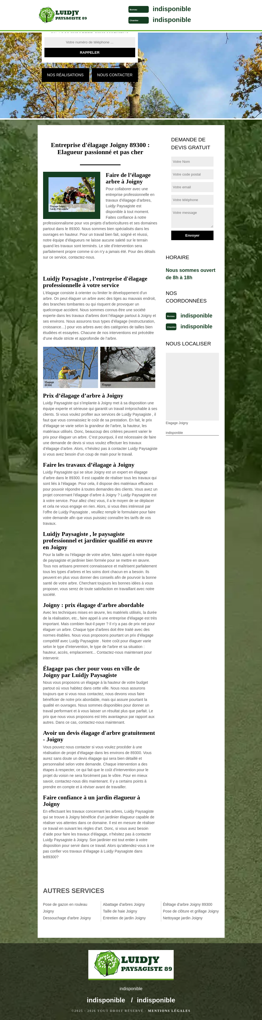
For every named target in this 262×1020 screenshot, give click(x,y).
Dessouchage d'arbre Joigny (67, 918)
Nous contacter (114, 75)
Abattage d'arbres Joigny (124, 904)
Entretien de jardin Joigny (124, 918)
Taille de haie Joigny (120, 911)
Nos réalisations (65, 75)
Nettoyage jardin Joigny (182, 918)
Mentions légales (169, 1011)
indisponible (172, 8)
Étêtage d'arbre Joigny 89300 (187, 904)
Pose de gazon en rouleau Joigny (65, 907)
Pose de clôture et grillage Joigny (191, 911)
